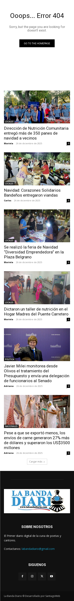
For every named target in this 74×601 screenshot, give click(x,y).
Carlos (7, 200)
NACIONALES (11, 426)
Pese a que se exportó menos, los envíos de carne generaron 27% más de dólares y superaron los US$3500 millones (37, 440)
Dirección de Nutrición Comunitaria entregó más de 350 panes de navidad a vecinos (36, 133)
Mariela (8, 143)
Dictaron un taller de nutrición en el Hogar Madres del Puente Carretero (36, 311)
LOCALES (9, 121)
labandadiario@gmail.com (38, 549)
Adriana (9, 386)
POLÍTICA (9, 359)
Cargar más (37, 461)
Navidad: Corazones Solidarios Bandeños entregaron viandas (32, 193)
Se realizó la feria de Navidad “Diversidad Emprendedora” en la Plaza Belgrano (34, 252)
